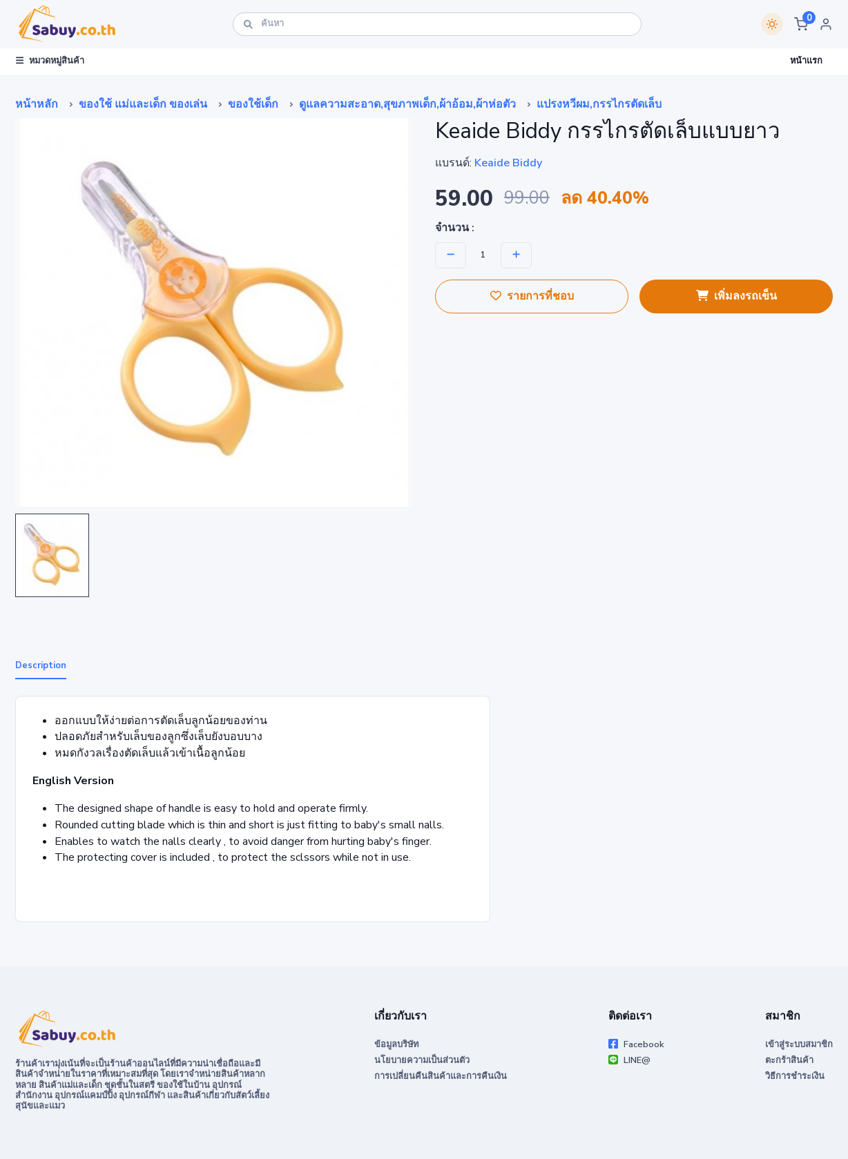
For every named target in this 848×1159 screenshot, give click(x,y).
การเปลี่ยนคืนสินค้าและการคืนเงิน (440, 1076)
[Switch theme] (772, 24)
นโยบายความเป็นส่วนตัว (422, 1060)
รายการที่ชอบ (532, 296)
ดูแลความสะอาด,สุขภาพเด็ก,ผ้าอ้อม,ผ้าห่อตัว (407, 104)
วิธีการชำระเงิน (795, 1076)
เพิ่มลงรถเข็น (736, 296)
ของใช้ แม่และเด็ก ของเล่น (143, 104)
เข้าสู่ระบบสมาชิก (799, 1044)
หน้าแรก (806, 61)
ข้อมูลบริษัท (396, 1044)
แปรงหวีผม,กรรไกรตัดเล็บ (599, 104)
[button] (801, 24)
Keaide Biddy (508, 163)
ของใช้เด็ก (253, 104)
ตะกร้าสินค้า (789, 1060)
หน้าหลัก (36, 104)
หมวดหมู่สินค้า (50, 61)
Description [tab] (40, 665)
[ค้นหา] (437, 23)
